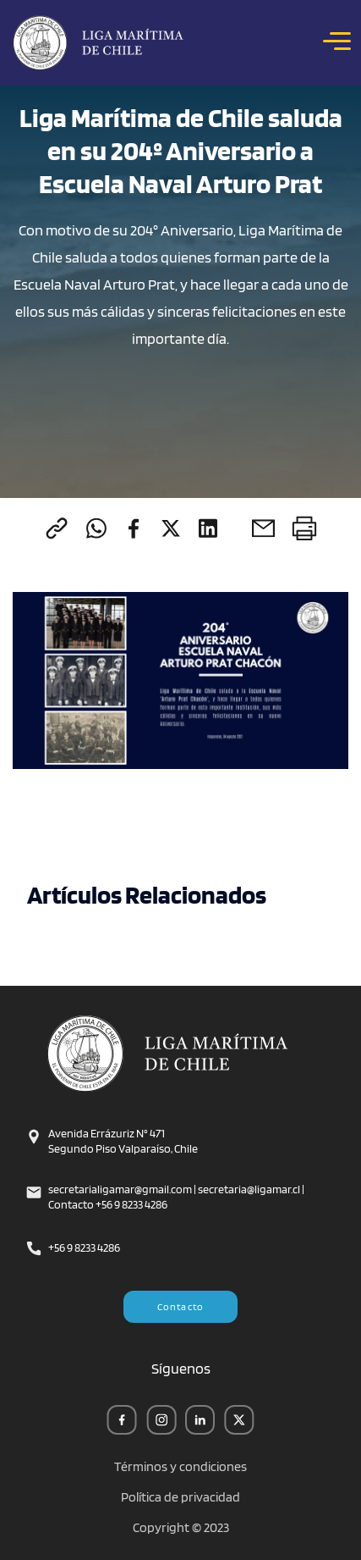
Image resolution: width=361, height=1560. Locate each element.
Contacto (181, 1306)
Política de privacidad (180, 1497)
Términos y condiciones (180, 1467)
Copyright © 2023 (181, 1528)
